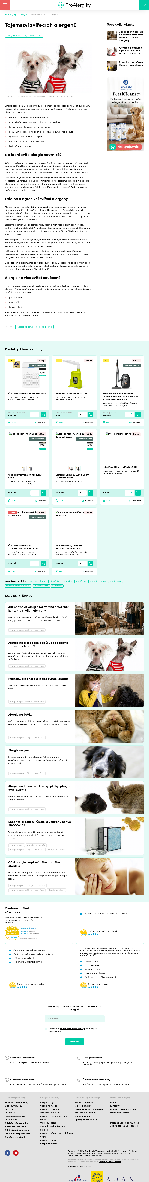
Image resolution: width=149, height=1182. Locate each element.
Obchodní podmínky (85, 1113)
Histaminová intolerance (52, 1126)
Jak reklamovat (83, 1106)
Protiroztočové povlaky (16, 1102)
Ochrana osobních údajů (123, 1109)
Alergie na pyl (47, 1102)
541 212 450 (132, 1126)
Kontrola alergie (98, 581)
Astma (43, 1137)
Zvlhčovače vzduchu (15, 1127)
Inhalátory (81, 581)
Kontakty (114, 1106)
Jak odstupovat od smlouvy (89, 1109)
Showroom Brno (83, 1116)
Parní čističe (11, 1120)
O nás (113, 1102)
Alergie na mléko (48, 1106)
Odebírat (74, 1042)
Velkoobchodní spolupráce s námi (85, 1156)
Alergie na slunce (49, 1144)
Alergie (23, 14)
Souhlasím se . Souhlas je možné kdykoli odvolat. (75, 1030)
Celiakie (44, 1130)
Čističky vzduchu (37, 581)
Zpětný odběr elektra (86, 1120)
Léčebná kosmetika (15, 1116)
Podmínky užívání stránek (110, 1162)
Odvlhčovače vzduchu (16, 1123)
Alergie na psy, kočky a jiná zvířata (24, 35)
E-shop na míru (74, 1166)
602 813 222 (115, 1126)
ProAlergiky (10, 14)
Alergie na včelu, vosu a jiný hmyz (57, 1133)
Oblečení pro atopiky (16, 1137)
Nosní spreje (115, 581)
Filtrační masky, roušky (61, 581)
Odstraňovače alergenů (18, 586)
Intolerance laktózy (50, 1113)
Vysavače (57, 586)
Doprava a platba (84, 1102)
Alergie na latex (48, 1140)
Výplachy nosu (41, 586)
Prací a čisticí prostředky (18, 1134)
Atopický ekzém (48, 1123)
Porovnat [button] (42, 422)
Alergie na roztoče (49, 1109)
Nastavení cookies (119, 1113)
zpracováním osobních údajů (72, 1029)
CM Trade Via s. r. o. (95, 1151)
